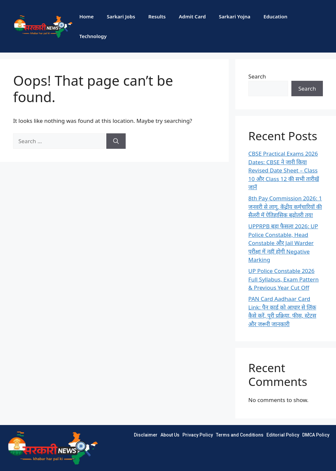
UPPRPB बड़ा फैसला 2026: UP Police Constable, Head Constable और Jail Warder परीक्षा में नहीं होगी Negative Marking (283, 242)
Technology (93, 36)
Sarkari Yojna (234, 16)
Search (257, 76)
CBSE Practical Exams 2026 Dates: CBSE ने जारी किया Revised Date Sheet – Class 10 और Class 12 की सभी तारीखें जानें (283, 170)
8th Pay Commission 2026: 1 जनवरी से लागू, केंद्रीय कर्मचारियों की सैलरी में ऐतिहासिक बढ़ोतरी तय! (285, 206)
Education (275, 16)
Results (157, 16)
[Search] (116, 141)
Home (86, 16)
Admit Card (192, 16)
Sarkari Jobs (121, 16)
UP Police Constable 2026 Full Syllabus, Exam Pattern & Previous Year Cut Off (283, 279)
